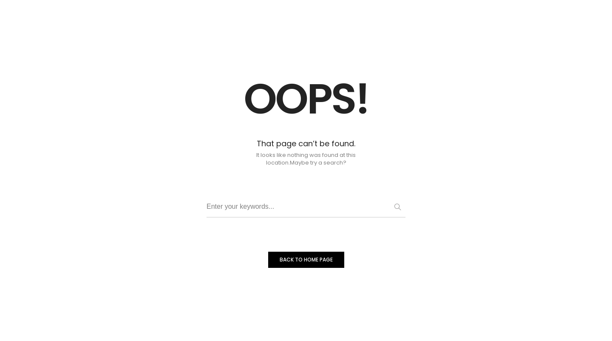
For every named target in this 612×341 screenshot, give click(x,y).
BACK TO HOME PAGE (306, 259)
